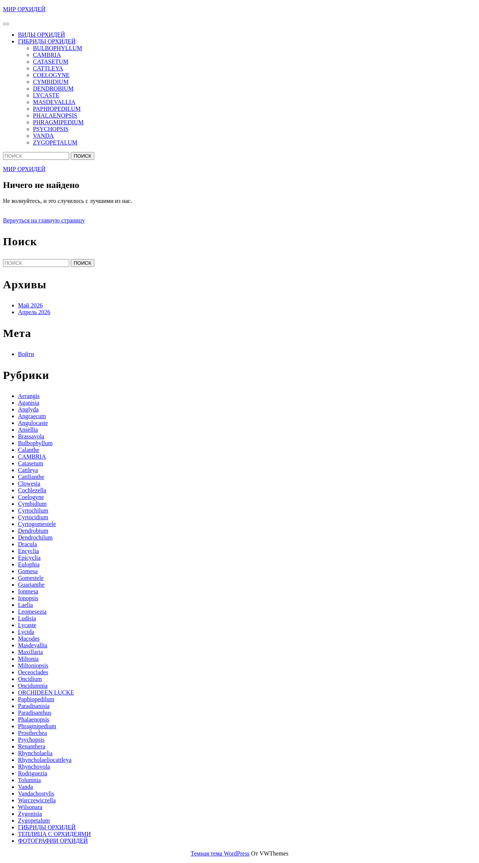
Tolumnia (29, 780)
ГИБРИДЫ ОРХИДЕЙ (47, 41)
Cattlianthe (31, 477)
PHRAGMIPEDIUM (58, 122)
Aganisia (28, 402)
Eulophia (29, 564)
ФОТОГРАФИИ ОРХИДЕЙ (53, 841)
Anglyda (28, 409)
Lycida (26, 632)
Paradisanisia (33, 706)
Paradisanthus (34, 712)
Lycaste (27, 625)
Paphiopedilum (36, 699)
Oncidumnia (33, 686)
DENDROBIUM (53, 88)
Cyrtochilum (33, 510)
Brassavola (31, 436)
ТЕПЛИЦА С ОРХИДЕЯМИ (54, 834)
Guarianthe (31, 584)
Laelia (25, 605)
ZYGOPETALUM (55, 142)
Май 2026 (30, 305)
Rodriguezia (32, 773)
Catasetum (30, 463)
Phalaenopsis (33, 719)
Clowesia (29, 483)
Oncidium (30, 679)
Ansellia (28, 429)
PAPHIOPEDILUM (56, 109)
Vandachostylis (36, 793)
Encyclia (28, 551)
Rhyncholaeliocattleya (44, 760)
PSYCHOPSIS (50, 129)
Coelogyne (31, 497)
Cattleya (28, 470)
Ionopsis (28, 598)
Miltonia (28, 659)
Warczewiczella (37, 800)
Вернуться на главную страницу (44, 220)
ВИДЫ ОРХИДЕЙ (41, 34)
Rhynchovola (34, 766)
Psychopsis (31, 739)
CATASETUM (50, 61)
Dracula (27, 544)
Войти (26, 354)
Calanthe (28, 450)
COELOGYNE (51, 75)
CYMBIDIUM (50, 82)
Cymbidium (32, 504)
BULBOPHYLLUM (57, 48)
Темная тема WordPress (220, 853)
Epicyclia (29, 557)
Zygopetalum (34, 820)
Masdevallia (32, 645)
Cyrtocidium (33, 517)
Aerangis (29, 396)
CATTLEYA (48, 68)
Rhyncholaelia (35, 753)
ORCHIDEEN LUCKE (46, 692)
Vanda (25, 787)
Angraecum (32, 416)
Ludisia (27, 618)
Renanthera (31, 746)
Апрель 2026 (34, 312)
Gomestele (30, 578)
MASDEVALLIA (54, 102)
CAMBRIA (47, 55)
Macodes (29, 638)
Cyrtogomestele (37, 524)
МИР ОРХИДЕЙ (24, 9)
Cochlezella (32, 490)
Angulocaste (33, 423)
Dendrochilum (35, 537)
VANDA (43, 136)
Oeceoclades (33, 672)
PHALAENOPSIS (55, 115)
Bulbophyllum (35, 443)
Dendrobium (33, 531)
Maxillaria (30, 652)
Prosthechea (32, 733)
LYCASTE (46, 95)
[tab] (6, 24)
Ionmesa (28, 591)
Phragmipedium (37, 726)
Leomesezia (32, 611)
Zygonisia (30, 814)
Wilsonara (30, 807)
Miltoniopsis (33, 665)
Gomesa (27, 571)
